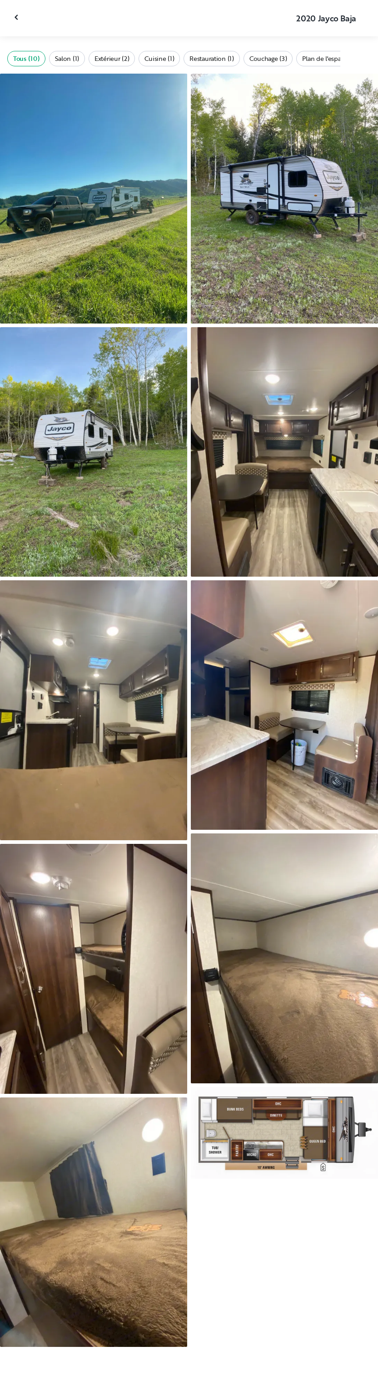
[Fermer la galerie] (17, 17)
